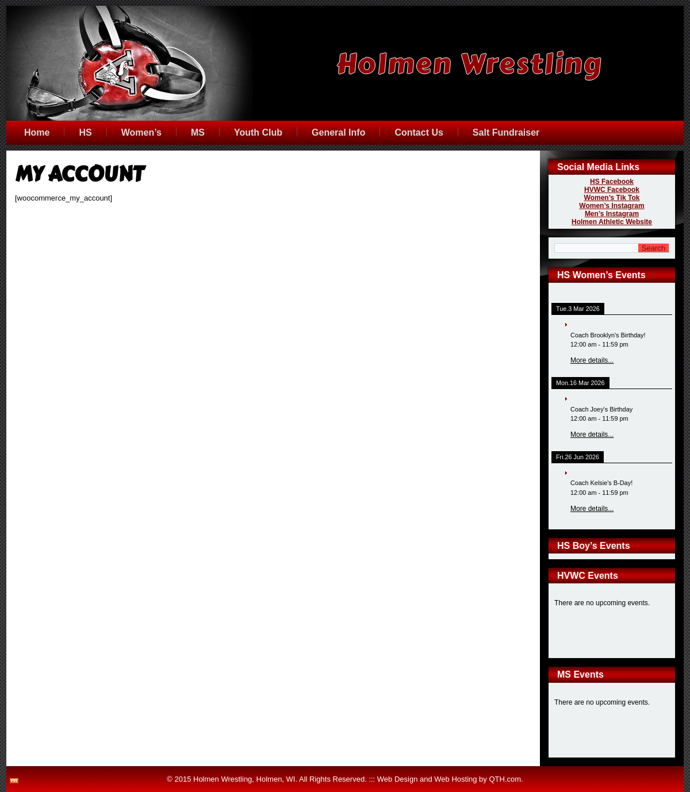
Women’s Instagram (611, 206)
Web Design (397, 779)
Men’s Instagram (612, 214)
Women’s (141, 132)
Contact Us (418, 132)
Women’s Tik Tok (612, 198)
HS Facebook (612, 182)
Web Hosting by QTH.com (477, 779)
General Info (338, 132)
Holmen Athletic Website (612, 222)
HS (85, 132)
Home (36, 132)
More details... (592, 360)
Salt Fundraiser (506, 132)
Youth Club (258, 132)
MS (198, 132)
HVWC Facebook (611, 190)
